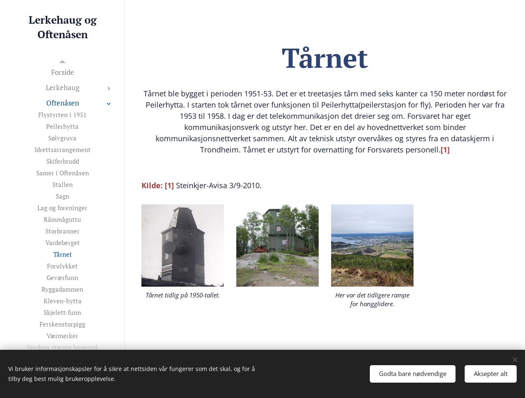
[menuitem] (62, 72)
